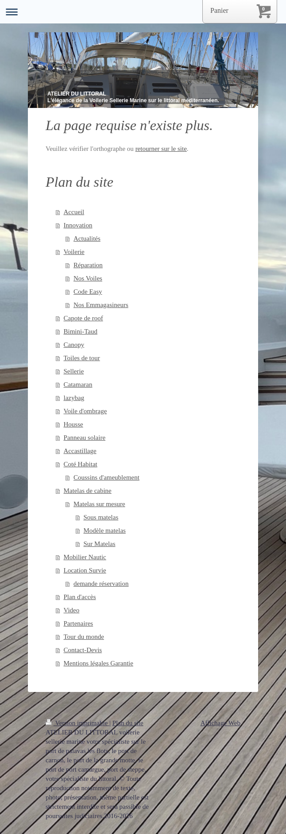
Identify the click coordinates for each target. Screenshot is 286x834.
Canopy (74, 344)
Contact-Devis (83, 649)
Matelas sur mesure (99, 503)
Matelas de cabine (88, 490)
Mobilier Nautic (85, 557)
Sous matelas (101, 517)
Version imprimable (77, 722)
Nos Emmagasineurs (100, 304)
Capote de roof (83, 318)
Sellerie (74, 371)
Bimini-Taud (80, 331)
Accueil (74, 211)
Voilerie (74, 251)
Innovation (78, 225)
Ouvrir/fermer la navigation (143, 11)
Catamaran (78, 384)
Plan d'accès (80, 596)
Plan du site (127, 722)
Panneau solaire (85, 437)
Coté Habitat (80, 464)
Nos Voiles (87, 278)
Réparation (88, 265)
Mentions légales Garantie (98, 663)
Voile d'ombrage (85, 411)
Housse (73, 424)
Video (72, 610)
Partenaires (78, 623)
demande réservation (101, 583)
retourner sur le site (161, 148)
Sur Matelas (100, 543)
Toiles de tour (82, 357)
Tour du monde (84, 636)
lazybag (74, 397)
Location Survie (85, 570)
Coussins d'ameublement (106, 477)
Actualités (86, 238)
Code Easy (87, 291)
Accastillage (80, 450)
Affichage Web (220, 722)
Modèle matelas (105, 530)
